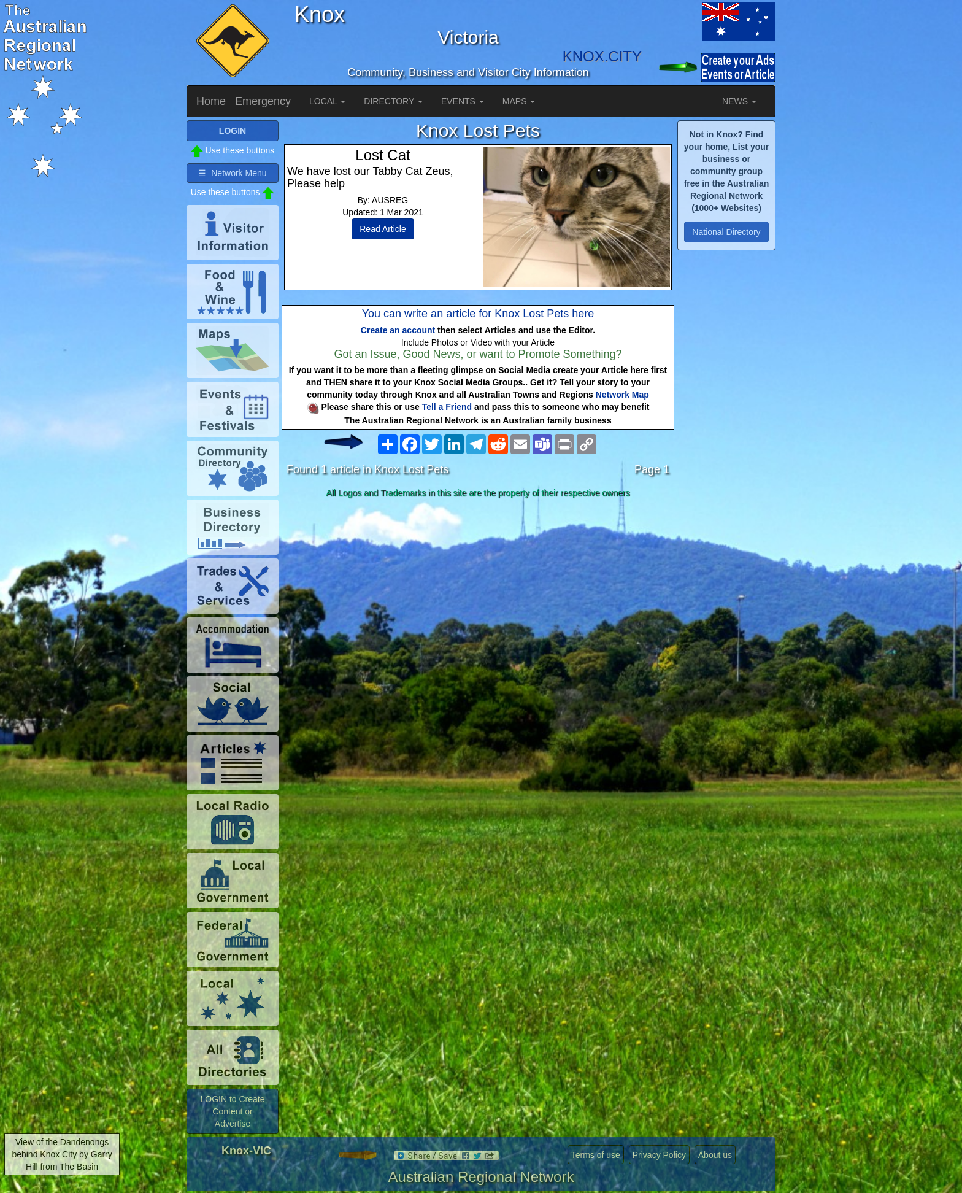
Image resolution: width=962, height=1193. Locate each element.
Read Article (383, 229)
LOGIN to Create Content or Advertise (232, 1111)
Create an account (398, 330)
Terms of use (595, 1155)
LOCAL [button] (327, 101)
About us (715, 1155)
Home (211, 101)
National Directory (726, 232)
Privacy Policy (659, 1155)
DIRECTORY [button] (393, 101)
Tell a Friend (447, 407)
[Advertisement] (478, 599)
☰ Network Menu (232, 173)
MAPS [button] (519, 101)
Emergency (263, 101)
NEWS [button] (739, 101)
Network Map (622, 395)
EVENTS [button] (462, 101)
